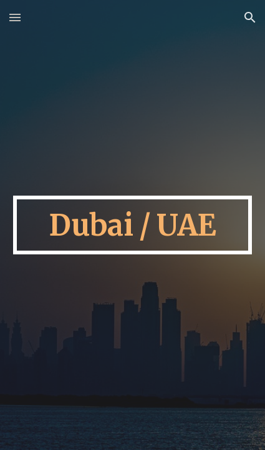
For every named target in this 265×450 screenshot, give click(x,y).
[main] (133, 225)
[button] (15, 17)
